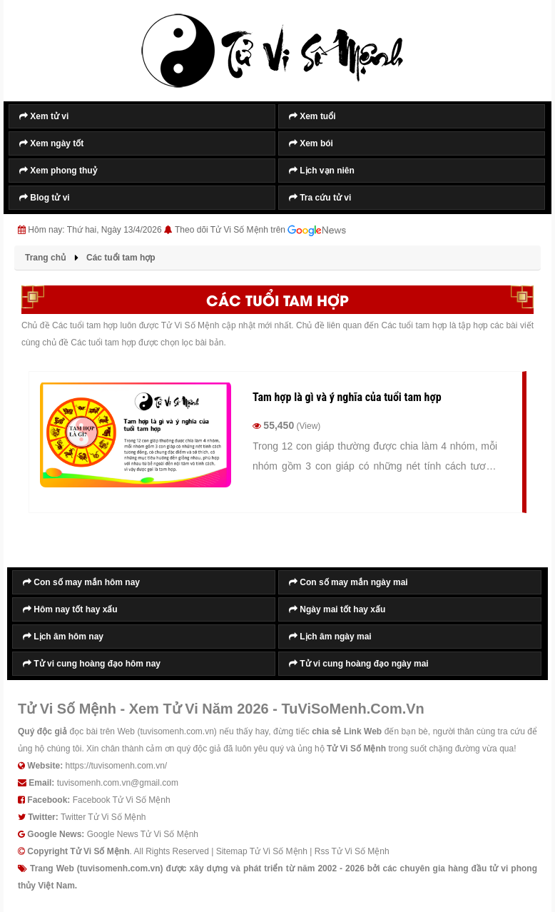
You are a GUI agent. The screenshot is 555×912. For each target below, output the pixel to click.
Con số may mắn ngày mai (348, 582)
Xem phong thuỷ (58, 171)
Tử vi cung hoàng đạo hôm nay (92, 664)
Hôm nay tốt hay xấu (70, 609)
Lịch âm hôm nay (63, 637)
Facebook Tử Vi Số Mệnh (121, 800)
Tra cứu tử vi (320, 198)
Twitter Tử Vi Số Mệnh (103, 817)
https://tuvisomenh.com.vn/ (116, 766)
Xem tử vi (43, 116)
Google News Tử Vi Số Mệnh (142, 834)
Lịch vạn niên (322, 171)
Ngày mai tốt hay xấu (337, 609)
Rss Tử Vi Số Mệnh (352, 851)
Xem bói (311, 143)
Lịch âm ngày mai (330, 637)
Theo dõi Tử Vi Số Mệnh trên (260, 230)
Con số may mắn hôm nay (81, 582)
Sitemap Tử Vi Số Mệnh (261, 851)
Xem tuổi (312, 116)
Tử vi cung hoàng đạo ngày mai (359, 664)
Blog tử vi (44, 198)
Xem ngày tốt (51, 143)
